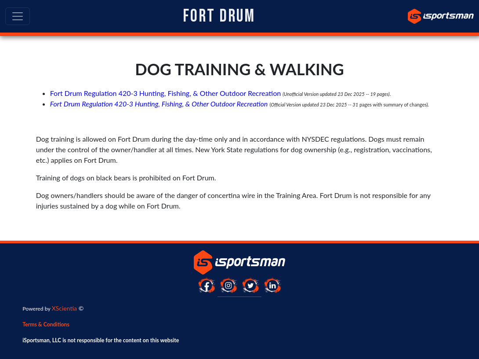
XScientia (64, 308)
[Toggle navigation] (17, 16)
